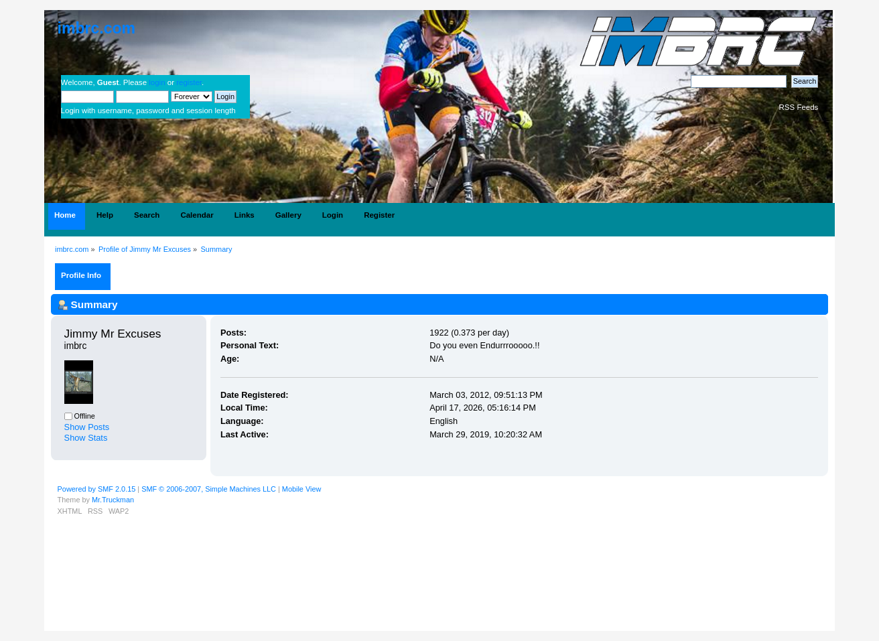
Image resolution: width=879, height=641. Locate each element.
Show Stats (86, 438)
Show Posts (87, 427)
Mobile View (301, 489)
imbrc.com (96, 28)
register (189, 82)
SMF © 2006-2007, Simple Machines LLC (208, 489)
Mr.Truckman (113, 500)
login (157, 82)
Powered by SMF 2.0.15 (97, 489)
